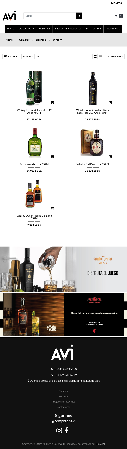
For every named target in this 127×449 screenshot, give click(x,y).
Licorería (41, 39)
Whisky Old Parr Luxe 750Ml (93, 164)
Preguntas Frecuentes (63, 401)
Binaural (100, 443)
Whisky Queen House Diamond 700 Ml (34, 217)
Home (9, 39)
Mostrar (28, 56)
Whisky (57, 39)
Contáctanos (63, 407)
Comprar (24, 39)
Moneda (116, 3)
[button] (86, 29)
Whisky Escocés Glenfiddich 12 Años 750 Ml (34, 111)
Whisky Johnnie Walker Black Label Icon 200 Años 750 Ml (92, 111)
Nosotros (63, 396)
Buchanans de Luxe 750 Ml (34, 164)
